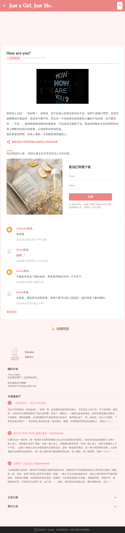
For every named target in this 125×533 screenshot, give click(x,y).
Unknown (21, 228)
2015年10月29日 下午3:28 (31, 239)
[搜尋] (120, 6)
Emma (19, 249)
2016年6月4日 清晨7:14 (30, 281)
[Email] (90, 176)
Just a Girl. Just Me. (30, 5)
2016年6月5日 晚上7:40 (30, 303)
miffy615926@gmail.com (22, 385)
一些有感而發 (14, 58)
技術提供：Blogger (44, 530)
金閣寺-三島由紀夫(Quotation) (31, 463)
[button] (8, 142)
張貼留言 (12, 311)
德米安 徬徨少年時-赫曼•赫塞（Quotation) (38, 433)
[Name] (90, 185)
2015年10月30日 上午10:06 (32, 260)
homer (19, 270)
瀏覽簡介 (29, 357)
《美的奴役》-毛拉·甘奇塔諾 (29, 402)
